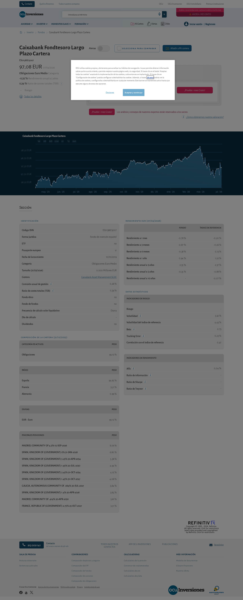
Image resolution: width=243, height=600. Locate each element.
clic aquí (150, 77)
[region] (123, 80)
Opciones (110, 92)
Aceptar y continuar (133, 92)
